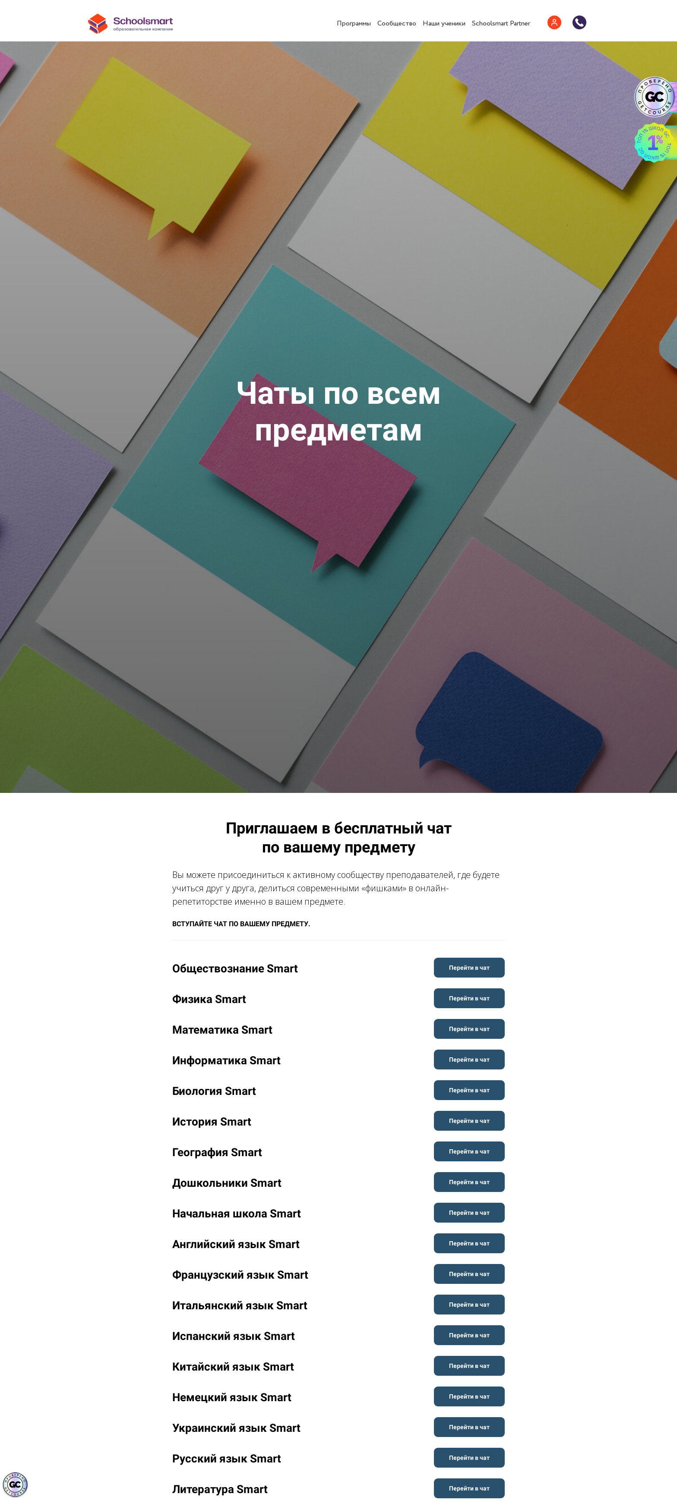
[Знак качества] (15, 1485)
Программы (354, 23)
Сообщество (396, 23)
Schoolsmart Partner (501, 23)
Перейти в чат (469, 967)
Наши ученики (444, 23)
